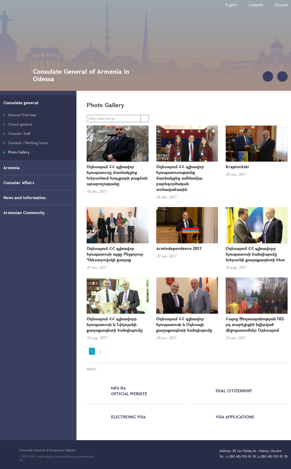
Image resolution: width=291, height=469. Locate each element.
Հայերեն (256, 4)
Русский (281, 4)
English (231, 4)
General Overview (22, 114)
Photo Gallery (18, 152)
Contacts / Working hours (28, 142)
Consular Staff (19, 133)
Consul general (20, 124)
